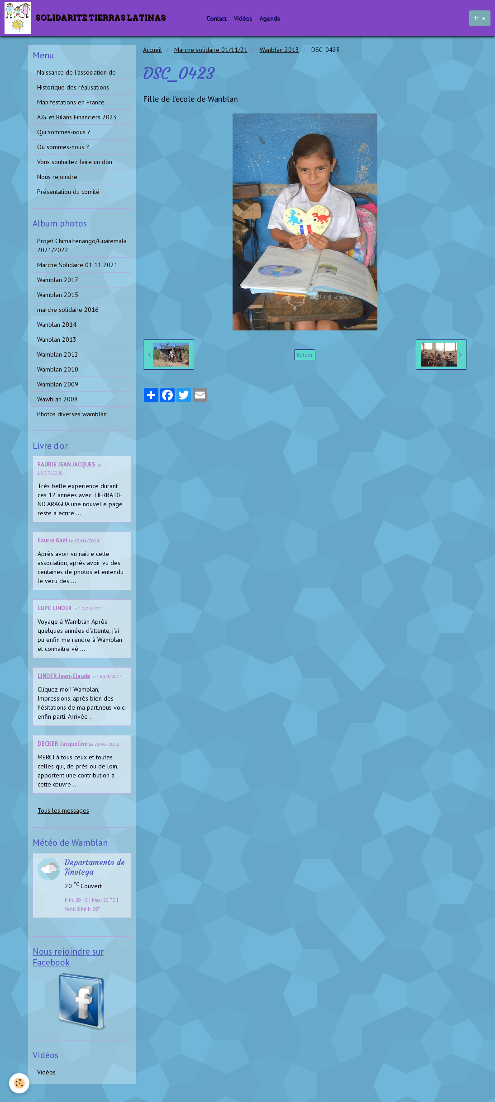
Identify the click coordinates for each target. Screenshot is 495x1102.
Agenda (269, 18)
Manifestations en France (71, 102)
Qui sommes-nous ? (63, 132)
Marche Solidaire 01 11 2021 (77, 265)
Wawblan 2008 (57, 399)
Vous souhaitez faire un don (74, 162)
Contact (216, 18)
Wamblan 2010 (57, 369)
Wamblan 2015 (57, 295)
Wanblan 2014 (56, 324)
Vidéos (242, 18)
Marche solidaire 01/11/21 (211, 50)
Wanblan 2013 (279, 50)
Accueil (152, 50)
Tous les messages (63, 810)
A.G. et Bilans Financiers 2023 (77, 117)
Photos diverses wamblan (72, 414)
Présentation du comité (68, 192)
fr (476, 18)
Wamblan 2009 (57, 384)
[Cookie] (19, 1083)
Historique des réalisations (73, 87)
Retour (305, 354)
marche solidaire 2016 (68, 310)
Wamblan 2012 (57, 354)
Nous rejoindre (57, 177)
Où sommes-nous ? (63, 147)
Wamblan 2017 (57, 280)
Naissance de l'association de (76, 72)
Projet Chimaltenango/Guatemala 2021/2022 (82, 245)
